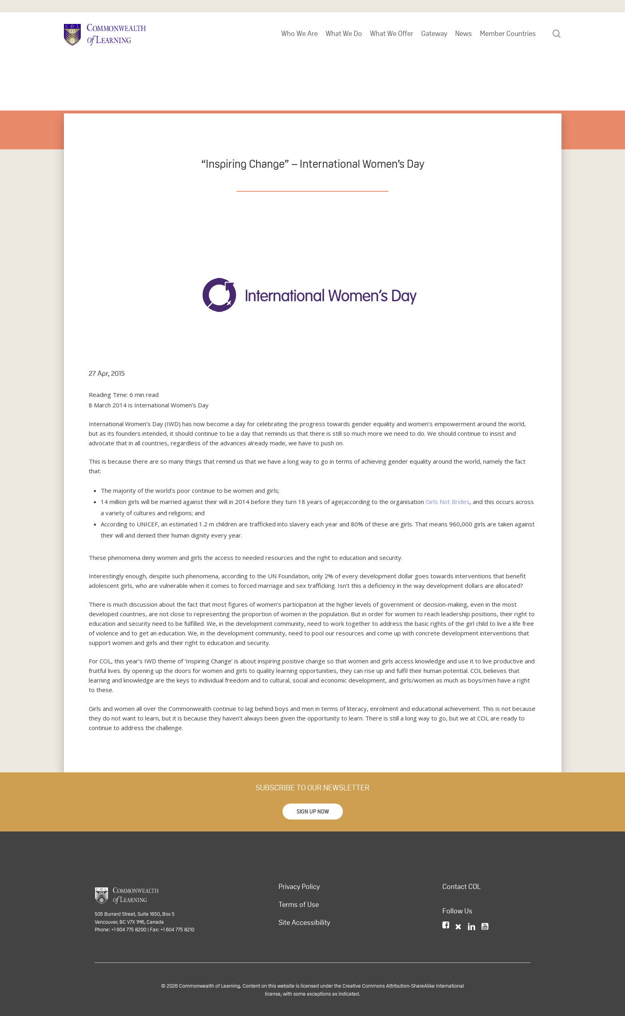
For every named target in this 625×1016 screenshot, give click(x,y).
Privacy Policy (299, 887)
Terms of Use (299, 905)
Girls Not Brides (448, 502)
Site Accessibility (304, 923)
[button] (313, 812)
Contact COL (461, 887)
